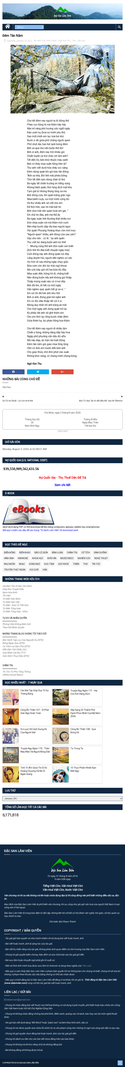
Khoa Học (37, 558)
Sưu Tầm (49, 564)
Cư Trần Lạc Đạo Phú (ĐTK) (16, 646)
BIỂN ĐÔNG (9, 552)
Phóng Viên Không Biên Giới (16, 624)
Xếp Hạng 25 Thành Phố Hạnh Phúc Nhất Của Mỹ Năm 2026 (85, 713)
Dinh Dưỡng (100, 552)
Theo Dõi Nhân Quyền (13, 627)
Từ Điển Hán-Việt (10, 602)
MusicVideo (67, 558)
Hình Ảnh (9, 558)
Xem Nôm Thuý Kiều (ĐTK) (15, 656)
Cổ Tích (85, 552)
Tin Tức (96, 564)
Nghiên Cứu (84, 558)
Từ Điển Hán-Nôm (11, 598)
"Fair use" (86, 965)
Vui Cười (34, 569)
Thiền (76, 564)
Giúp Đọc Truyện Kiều (13, 589)
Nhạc (22, 564)
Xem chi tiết (62, 485)
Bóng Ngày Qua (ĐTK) (13, 643)
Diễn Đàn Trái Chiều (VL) (14, 649)
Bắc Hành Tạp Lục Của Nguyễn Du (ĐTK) (22, 640)
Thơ (74, 40)
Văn (45, 569)
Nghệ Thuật (101, 558)
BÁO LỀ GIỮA (41, 552)
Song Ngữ (34, 564)
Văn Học (81, 40)
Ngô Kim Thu (64, 40)
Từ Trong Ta (76, 748)
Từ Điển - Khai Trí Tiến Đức (15, 605)
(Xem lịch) (62, 431)
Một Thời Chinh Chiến (47, 40)
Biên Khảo (24, 552)
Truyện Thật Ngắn (14, 569)
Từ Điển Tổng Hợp (11, 608)
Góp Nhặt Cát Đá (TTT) (14, 652)
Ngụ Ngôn (9, 564)
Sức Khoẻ (63, 564)
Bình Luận (57, 552)
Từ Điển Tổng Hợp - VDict (15, 611)
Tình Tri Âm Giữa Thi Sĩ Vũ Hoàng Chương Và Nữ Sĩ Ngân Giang (34, 770)
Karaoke (23, 558)
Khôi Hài (51, 558)
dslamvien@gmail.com (17, 999)
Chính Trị (72, 552)
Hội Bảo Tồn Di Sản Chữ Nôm (17, 586)
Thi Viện (6, 595)
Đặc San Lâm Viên (31, 1063)
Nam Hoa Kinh (9, 592)
